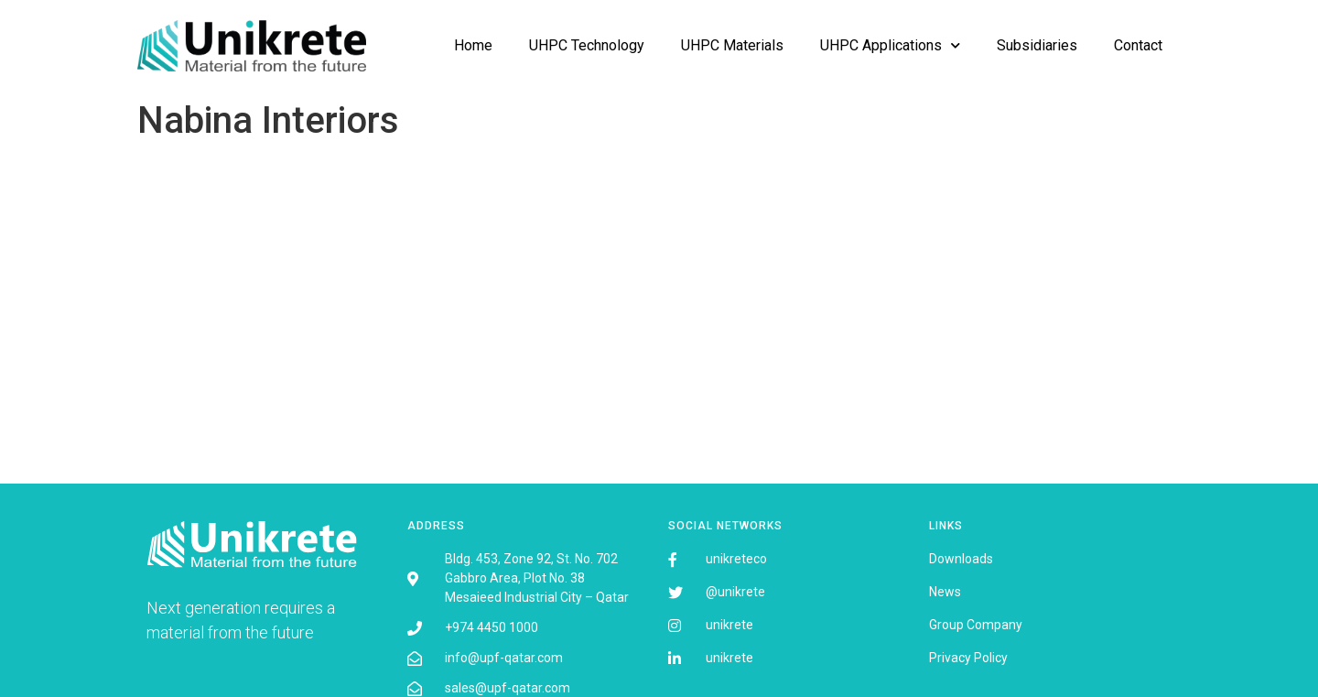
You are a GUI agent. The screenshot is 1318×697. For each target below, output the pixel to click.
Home (473, 45)
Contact (1138, 45)
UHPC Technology (586, 45)
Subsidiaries (1037, 45)
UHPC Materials (732, 45)
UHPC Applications (890, 45)
